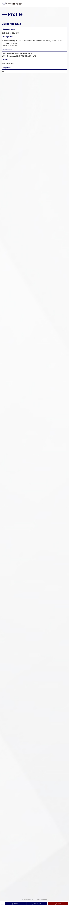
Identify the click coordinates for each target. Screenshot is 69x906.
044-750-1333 (37, 903)
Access (16, 903)
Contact (59, 903)
